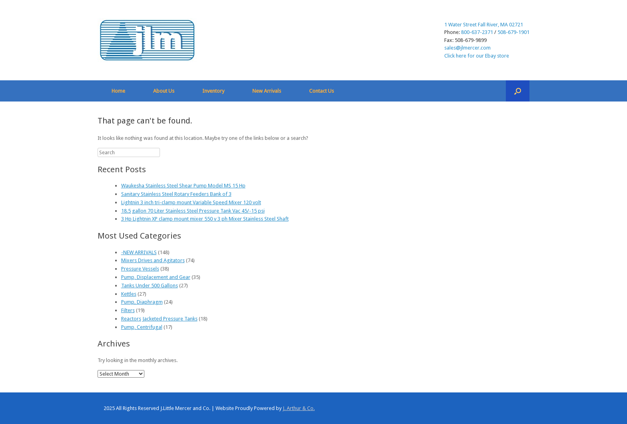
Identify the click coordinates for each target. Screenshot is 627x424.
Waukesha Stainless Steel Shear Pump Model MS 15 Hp (183, 186)
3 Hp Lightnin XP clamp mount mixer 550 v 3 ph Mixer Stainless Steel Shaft (205, 219)
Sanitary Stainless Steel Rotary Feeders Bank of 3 (176, 194)
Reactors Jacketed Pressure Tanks (159, 319)
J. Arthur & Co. (299, 408)
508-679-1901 (513, 32)
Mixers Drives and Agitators (153, 260)
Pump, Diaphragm (142, 302)
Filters (128, 310)
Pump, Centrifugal (141, 327)
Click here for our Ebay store (476, 56)
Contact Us (321, 91)
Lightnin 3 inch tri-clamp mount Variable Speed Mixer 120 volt (191, 202)
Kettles (128, 294)
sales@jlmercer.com (467, 48)
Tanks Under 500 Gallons (149, 286)
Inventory (213, 91)
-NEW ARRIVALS (139, 252)
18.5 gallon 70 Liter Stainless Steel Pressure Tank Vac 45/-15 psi (193, 211)
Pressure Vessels (140, 269)
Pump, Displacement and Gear (155, 277)
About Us (163, 91)
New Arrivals (266, 91)
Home (118, 91)
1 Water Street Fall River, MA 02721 (483, 25)
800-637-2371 (477, 32)
